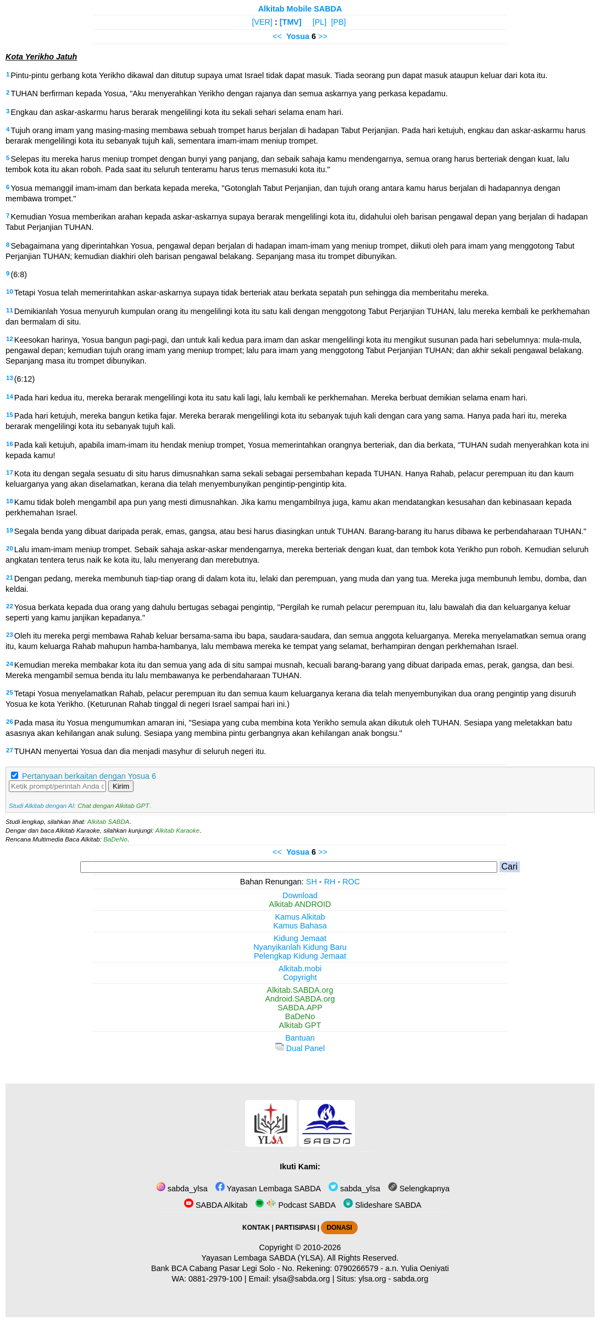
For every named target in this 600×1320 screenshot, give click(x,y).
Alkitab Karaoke (177, 830)
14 (9, 396)
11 (9, 310)
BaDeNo (115, 839)
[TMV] (291, 22)
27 (9, 750)
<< (277, 36)
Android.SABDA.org (300, 998)
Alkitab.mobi (300, 968)
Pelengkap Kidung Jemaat (300, 956)
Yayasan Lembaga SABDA (268, 1188)
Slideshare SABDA (382, 1205)
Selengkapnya (418, 1188)
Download (300, 895)
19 (9, 530)
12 (9, 339)
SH (311, 881)
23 (9, 634)
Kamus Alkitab (300, 916)
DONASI (339, 1227)
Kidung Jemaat (300, 938)
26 (9, 721)
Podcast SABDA (295, 1205)
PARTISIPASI (295, 1227)
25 (9, 692)
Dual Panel (300, 1048)
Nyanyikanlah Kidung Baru (300, 947)
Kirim (121, 786)
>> (322, 36)
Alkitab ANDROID (300, 904)
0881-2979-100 (215, 1278)
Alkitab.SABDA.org (300, 990)
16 (9, 444)
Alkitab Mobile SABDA (300, 8)
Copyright (300, 977)
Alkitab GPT (300, 1025)
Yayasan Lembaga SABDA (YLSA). (263, 1257)
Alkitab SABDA (108, 821)
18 (9, 501)
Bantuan (300, 1037)
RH (330, 881)
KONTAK (256, 1227)
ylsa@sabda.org (301, 1278)
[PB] (338, 22)
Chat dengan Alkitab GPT (113, 805)
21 (9, 577)
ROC (351, 881)
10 (9, 291)
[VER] (262, 22)
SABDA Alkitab (215, 1205)
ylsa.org (372, 1278)
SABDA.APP (300, 1007)
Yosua (297, 36)
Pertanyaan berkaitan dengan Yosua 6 (89, 776)
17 (9, 472)
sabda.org (411, 1278)
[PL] (320, 22)
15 (9, 414)
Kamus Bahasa (300, 925)
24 (9, 664)
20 (9, 548)
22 (9, 606)
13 (9, 378)
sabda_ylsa (182, 1188)
